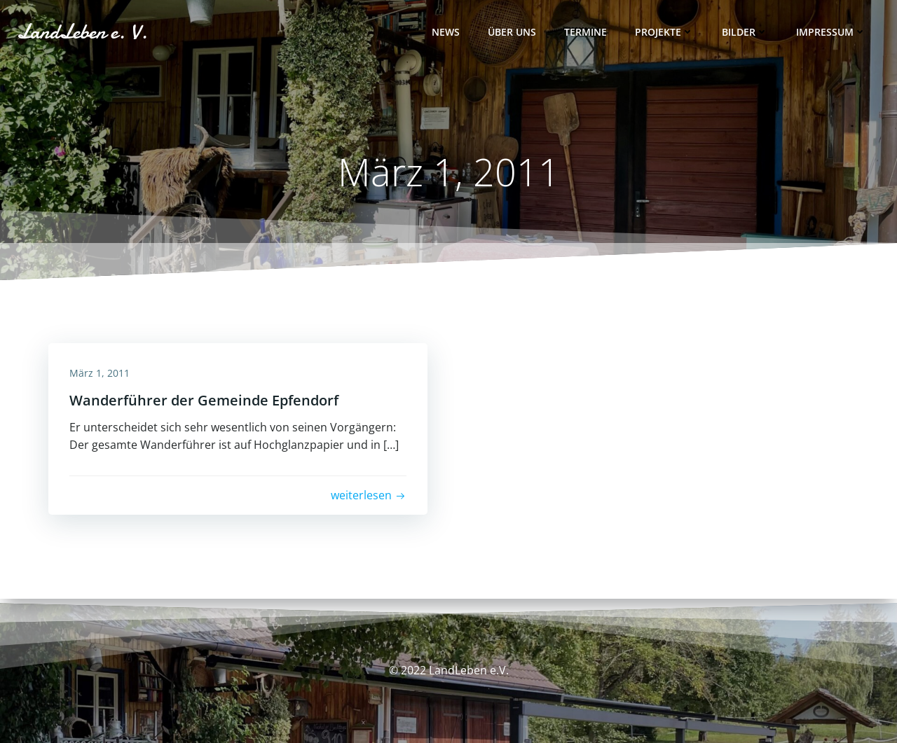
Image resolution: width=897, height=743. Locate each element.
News (446, 32)
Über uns (512, 32)
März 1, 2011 (99, 373)
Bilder (745, 32)
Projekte (664, 32)
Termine (585, 32)
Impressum (831, 32)
